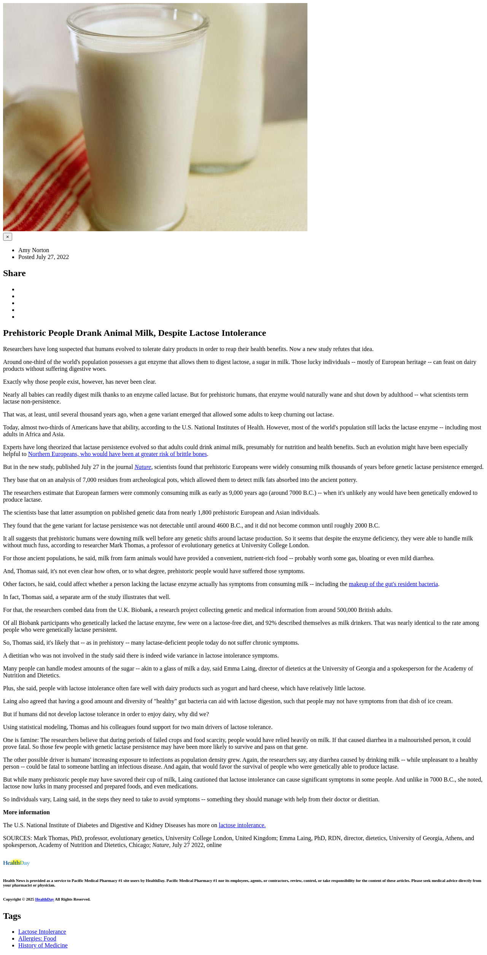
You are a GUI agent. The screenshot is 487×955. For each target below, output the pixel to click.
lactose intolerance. (242, 825)
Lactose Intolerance (42, 931)
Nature (143, 467)
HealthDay (44, 899)
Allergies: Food (37, 938)
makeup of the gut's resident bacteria (393, 584)
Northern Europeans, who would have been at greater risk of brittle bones (117, 454)
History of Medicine (43, 945)
